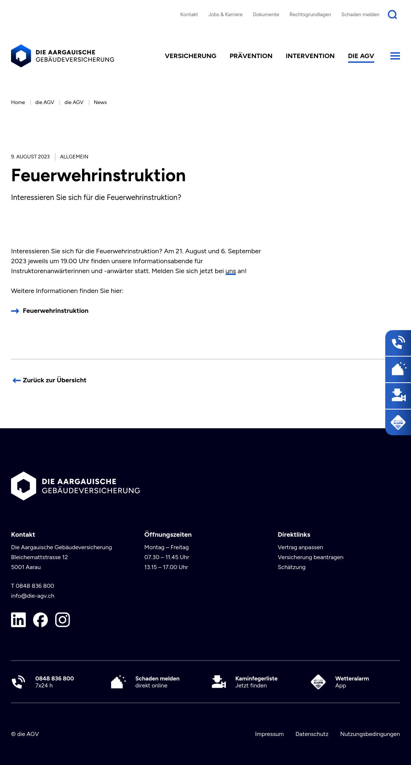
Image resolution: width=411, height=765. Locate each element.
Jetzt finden (256, 682)
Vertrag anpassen (300, 547)
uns (231, 271)
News (100, 102)
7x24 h (54, 682)
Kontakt (189, 14)
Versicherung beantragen (311, 557)
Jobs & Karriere (225, 14)
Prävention (251, 56)
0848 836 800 (35, 585)
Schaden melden (360, 14)
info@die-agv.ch (32, 595)
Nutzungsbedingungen (370, 733)
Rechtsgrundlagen (310, 14)
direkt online (157, 682)
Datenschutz (312, 733)
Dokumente (266, 14)
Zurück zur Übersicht (54, 380)
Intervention (310, 56)
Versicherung (190, 56)
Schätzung (292, 567)
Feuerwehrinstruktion (56, 311)
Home (18, 102)
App (352, 682)
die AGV (361, 56)
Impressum (269, 733)
